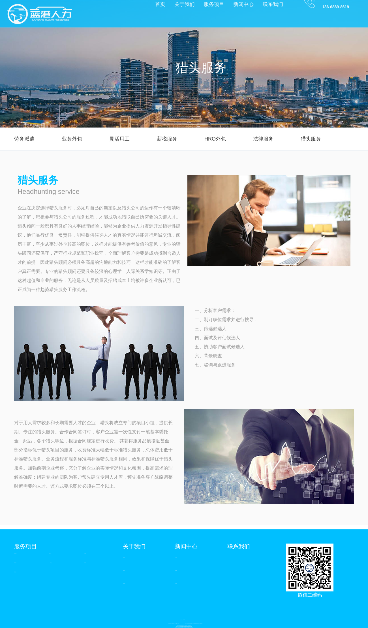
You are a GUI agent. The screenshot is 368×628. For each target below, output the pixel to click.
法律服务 (263, 139)
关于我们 (134, 546)
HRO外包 (215, 139)
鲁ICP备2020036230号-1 (181, 623)
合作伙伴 (124, 583)
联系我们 (238, 546)
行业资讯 (176, 570)
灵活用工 (119, 139)
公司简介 (124, 557)
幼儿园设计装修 (183, 627)
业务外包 (72, 139)
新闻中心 (186, 546)
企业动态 (176, 557)
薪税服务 (167, 139)
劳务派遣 (24, 139)
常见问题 (176, 583)
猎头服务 (311, 139)
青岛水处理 (186, 627)
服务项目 (25, 546)
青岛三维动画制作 (190, 627)
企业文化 (124, 570)
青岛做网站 (179, 627)
